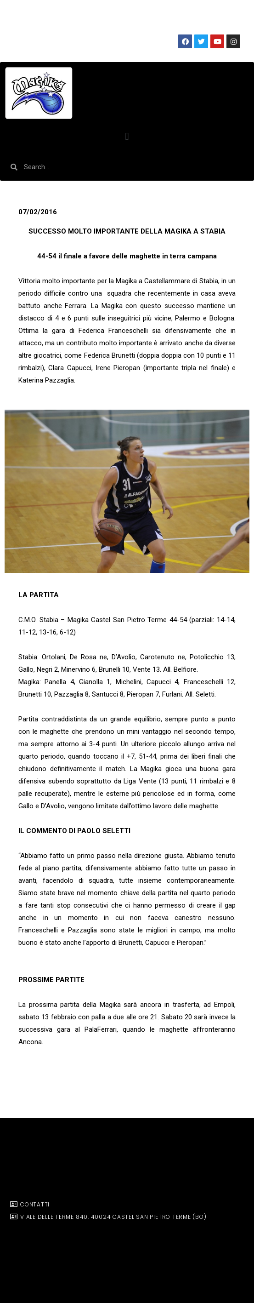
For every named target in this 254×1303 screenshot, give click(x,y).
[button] (127, 136)
